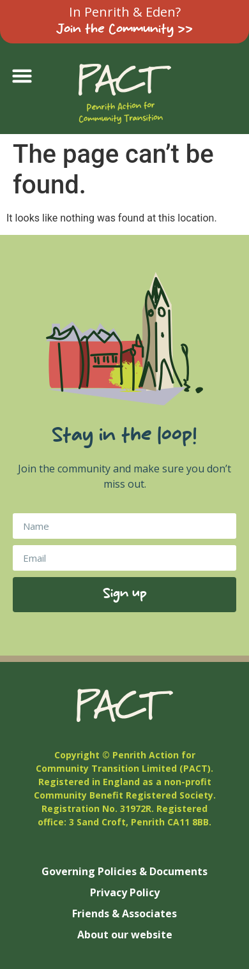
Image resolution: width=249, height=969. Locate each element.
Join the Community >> (124, 29)
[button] (22, 76)
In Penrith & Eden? (125, 11)
